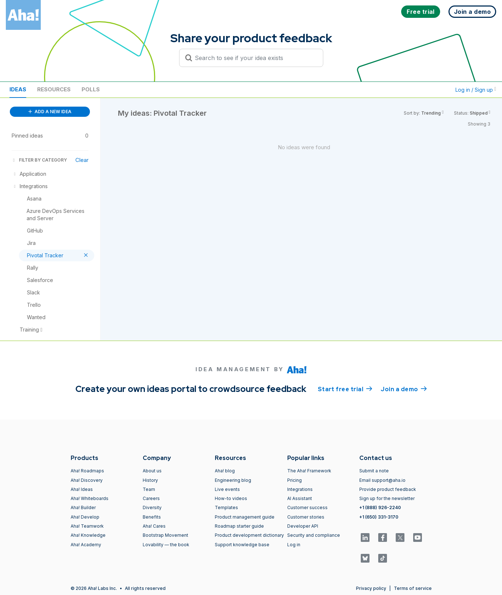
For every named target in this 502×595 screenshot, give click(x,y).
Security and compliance (313, 535)
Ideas (17, 89)
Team (149, 489)
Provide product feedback (387, 489)
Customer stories (305, 517)
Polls (91, 89)
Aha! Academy (86, 544)
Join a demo (404, 389)
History (150, 480)
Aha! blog (225, 470)
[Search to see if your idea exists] (254, 57)
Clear (81, 159)
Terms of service (413, 588)
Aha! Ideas (82, 489)
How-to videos (231, 498)
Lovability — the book (166, 544)
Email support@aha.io (382, 480)
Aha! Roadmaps (87, 470)
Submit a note (374, 470)
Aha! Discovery (87, 480)
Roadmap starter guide (239, 526)
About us (152, 470)
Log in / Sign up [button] (475, 90)
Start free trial (345, 389)
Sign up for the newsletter (387, 498)
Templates (226, 507)
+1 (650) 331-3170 (378, 517)
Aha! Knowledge (88, 535)
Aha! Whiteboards (89, 498)
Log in (293, 544)
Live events (227, 489)
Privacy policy (371, 588)
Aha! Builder (83, 507)
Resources (54, 89)
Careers (151, 498)
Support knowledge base (242, 544)
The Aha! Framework (309, 470)
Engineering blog (233, 480)
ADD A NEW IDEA (49, 111)
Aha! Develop (85, 517)
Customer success (307, 507)
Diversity (152, 507)
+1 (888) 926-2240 (380, 507)
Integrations (300, 489)
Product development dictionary (249, 535)
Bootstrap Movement (165, 535)
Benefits (152, 517)
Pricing (294, 480)
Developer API (302, 526)
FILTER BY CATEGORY (39, 160)
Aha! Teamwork (87, 526)
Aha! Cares (154, 526)
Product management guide (244, 517)
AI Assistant (299, 498)
